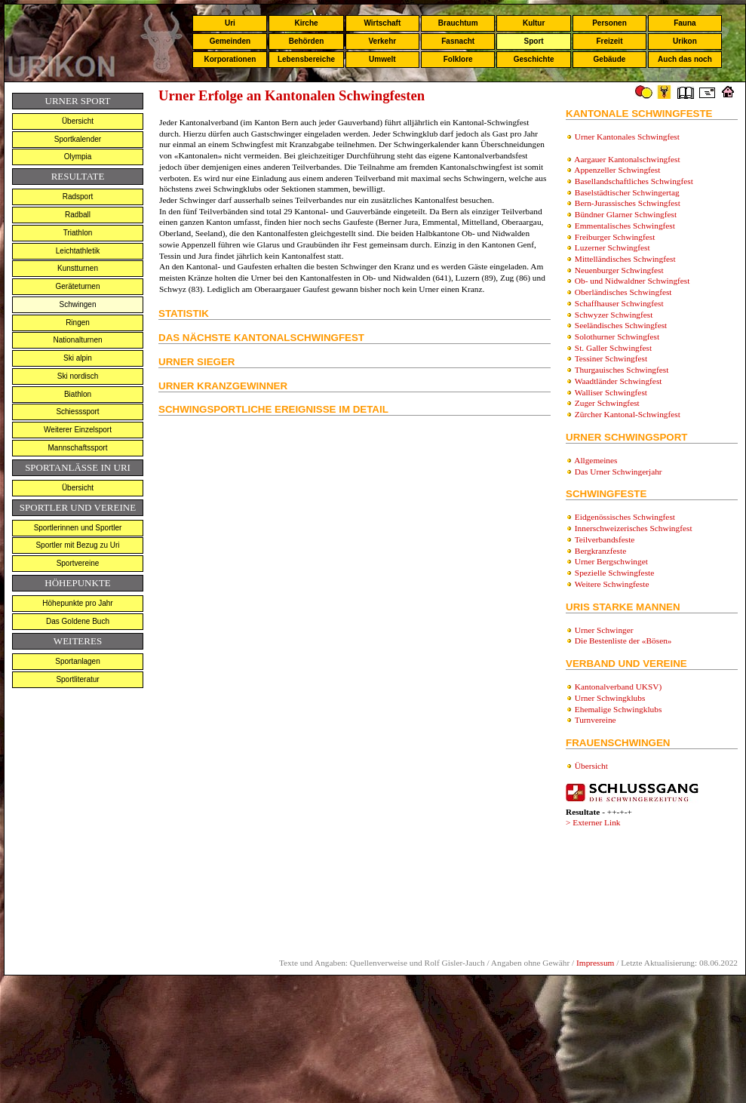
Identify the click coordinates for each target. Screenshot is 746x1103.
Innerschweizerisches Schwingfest (633, 528)
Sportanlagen (77, 661)
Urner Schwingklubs (610, 697)
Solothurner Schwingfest (617, 336)
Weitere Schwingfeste (612, 583)
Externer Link (596, 822)
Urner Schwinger (603, 629)
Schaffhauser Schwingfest (619, 303)
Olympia (78, 156)
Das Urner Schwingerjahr (618, 471)
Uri (230, 23)
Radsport (78, 196)
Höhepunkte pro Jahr (77, 603)
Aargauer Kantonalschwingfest (627, 159)
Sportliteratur (77, 679)
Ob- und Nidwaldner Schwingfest (632, 280)
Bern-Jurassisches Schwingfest (627, 202)
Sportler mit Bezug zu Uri (77, 545)
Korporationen (230, 59)
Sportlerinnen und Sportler (78, 528)
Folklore (458, 59)
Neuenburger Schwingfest (619, 270)
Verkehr (382, 41)
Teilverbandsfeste (605, 539)
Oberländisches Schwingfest (623, 291)
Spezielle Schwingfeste (614, 572)
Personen (609, 23)
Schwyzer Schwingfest (614, 314)
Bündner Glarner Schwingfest (626, 214)
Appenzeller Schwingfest (617, 169)
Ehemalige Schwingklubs (618, 709)
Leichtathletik (78, 251)
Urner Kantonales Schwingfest (627, 136)
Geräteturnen (78, 286)
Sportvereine (78, 563)
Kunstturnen (77, 268)
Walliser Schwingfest (611, 392)
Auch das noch (685, 59)
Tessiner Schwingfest (611, 358)
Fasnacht (457, 41)
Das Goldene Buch (77, 621)
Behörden (306, 41)
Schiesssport (77, 411)
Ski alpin (77, 358)
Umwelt (382, 59)
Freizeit (609, 41)
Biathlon (77, 394)
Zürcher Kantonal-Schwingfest (627, 414)
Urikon (685, 41)
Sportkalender (77, 139)
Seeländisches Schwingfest (621, 325)
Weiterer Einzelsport (78, 430)
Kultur (534, 23)
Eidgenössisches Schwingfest (625, 516)
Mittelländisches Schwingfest (625, 258)
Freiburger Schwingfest (615, 236)
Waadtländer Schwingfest (618, 381)
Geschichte (534, 59)
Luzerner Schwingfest (612, 247)
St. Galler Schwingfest (613, 347)
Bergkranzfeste (600, 550)
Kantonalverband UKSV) (618, 686)
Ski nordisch (77, 376)
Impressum (595, 962)
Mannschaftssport (78, 448)
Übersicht (78, 121)
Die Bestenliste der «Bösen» (623, 640)
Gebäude (610, 59)
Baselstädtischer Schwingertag (627, 192)
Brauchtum (458, 23)
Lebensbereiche (306, 59)
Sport (534, 41)
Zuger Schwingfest (607, 402)
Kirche (306, 23)
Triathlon (78, 233)
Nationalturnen (77, 340)
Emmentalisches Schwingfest (625, 225)
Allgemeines (595, 460)
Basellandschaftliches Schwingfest (634, 181)
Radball (78, 214)
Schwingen (78, 304)
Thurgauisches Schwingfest (622, 369)
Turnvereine (595, 719)
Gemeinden (230, 41)
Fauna (684, 23)
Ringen (78, 322)
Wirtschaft (382, 23)
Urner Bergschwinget (611, 561)
